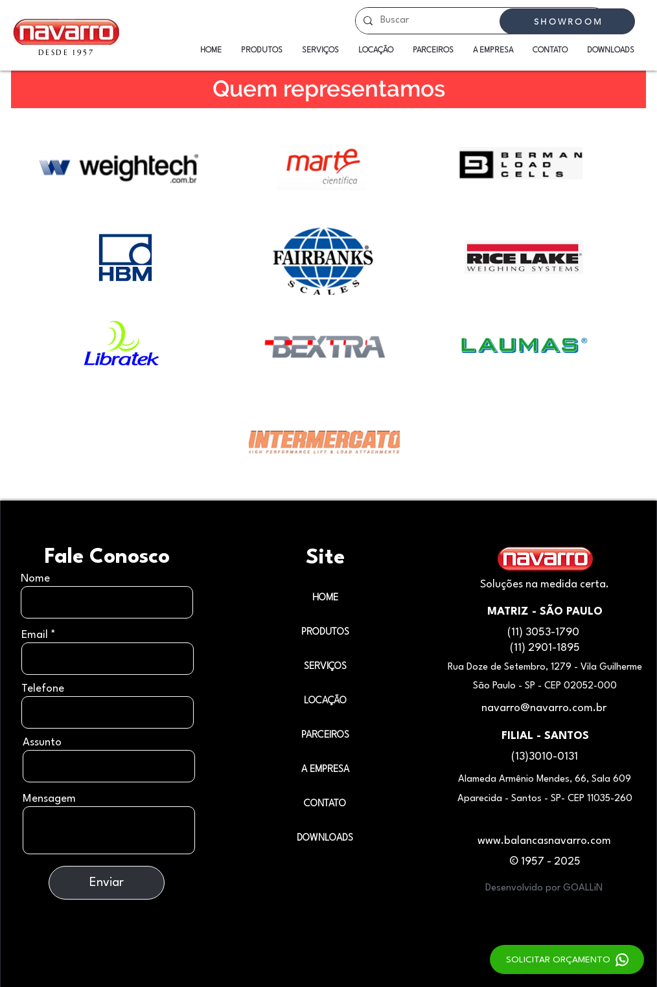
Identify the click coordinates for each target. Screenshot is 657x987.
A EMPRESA (325, 770)
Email (34, 635)
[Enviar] (107, 883)
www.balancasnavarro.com (544, 840)
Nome (35, 578)
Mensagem (49, 798)
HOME (325, 598)
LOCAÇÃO (325, 701)
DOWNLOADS (325, 838)
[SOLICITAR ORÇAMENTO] (567, 959)
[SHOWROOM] (567, 21)
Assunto (42, 742)
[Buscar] (479, 21)
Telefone (42, 688)
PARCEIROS (325, 735)
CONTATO (325, 804)
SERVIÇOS (325, 667)
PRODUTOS (325, 632)
